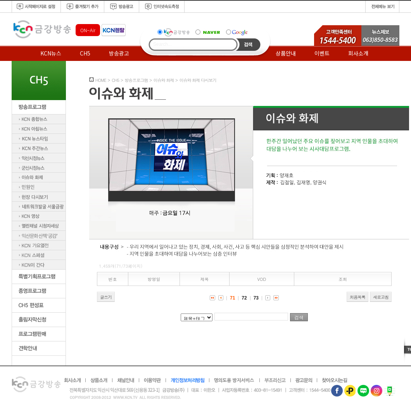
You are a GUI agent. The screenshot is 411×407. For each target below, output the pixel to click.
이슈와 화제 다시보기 (198, 80)
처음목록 (357, 297)
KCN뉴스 (50, 53)
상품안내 (286, 53)
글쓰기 (106, 297)
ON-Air (87, 30)
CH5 (85, 53)
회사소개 (358, 53)
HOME (100, 80)
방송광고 (119, 53)
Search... (162, 44)
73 (256, 298)
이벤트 (322, 53)
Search (248, 44)
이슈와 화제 (164, 80)
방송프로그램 (136, 80)
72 (244, 298)
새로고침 (381, 297)
